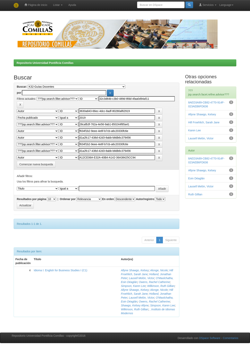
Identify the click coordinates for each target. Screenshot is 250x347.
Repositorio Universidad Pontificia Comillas (45, 62)
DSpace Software (209, 338)
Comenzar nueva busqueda (36, 164)
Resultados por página (31, 199)
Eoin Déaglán (196, 178)
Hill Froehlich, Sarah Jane (204, 122)
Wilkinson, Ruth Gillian (161, 285)
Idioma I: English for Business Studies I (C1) (60, 270)
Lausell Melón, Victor (141, 278)
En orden (108, 199)
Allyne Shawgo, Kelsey (135, 270)
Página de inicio (35, 4)
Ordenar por (68, 199)
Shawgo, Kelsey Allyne (135, 305)
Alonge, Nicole (159, 270)
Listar (57, 4)
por (19, 92)
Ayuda (72, 4)
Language (226, 4)
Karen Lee (194, 130)
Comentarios (230, 338)
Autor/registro (145, 199)
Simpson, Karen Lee (133, 285)
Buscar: (22, 86)
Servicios (207, 4)
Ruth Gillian (195, 194)
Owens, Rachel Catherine (154, 282)
